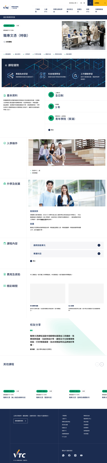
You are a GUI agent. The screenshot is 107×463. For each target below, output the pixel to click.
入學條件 (26, 50)
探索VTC (87, 8)
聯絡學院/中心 (87, 414)
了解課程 (37, 8)
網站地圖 (86, 417)
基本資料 (16, 50)
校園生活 (79, 8)
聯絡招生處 (87, 411)
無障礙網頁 (87, 426)
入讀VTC (45, 8)
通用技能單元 (39, 241)
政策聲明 (86, 423)
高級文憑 (43, 215)
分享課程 (7, 38)
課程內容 (47, 50)
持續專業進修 (99, 8)
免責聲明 (86, 420)
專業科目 (37, 249)
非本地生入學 (71, 2)
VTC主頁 (64, 432)
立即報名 (98, 2)
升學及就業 (36, 50)
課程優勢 (7, 50)
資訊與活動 (70, 8)
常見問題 (86, 429)
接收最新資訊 (21, 418)
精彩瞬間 (68, 50)
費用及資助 (57, 50)
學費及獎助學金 (57, 8)
